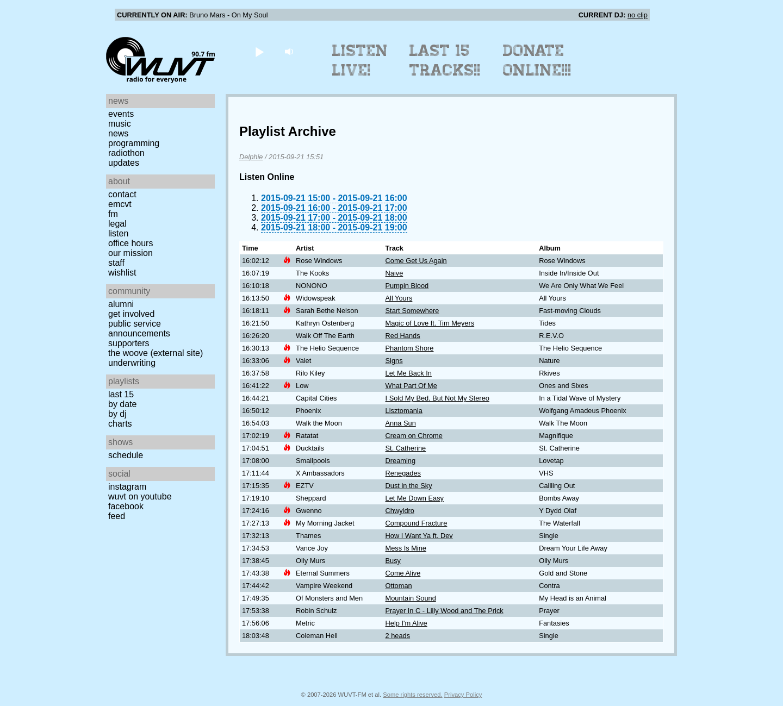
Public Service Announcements (139, 328)
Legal (117, 223)
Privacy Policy (463, 694)
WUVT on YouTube (140, 496)
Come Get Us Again (416, 261)
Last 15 (121, 394)
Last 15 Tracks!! (445, 60)
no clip (637, 15)
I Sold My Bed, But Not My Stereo (437, 398)
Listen (118, 233)
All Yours (399, 298)
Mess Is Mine (406, 548)
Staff (116, 262)
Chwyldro (400, 511)
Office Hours (130, 243)
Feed (116, 516)
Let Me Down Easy (415, 498)
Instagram (127, 486)
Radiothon (126, 153)
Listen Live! (360, 60)
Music (119, 123)
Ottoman (399, 586)
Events (121, 113)
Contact (122, 194)
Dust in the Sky (409, 486)
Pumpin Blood (407, 286)
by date (122, 404)
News (118, 133)
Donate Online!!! (537, 60)
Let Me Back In (409, 373)
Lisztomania (404, 411)
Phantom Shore (410, 348)
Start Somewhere (412, 311)
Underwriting (132, 362)
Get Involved (131, 313)
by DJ (117, 413)
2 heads (398, 636)
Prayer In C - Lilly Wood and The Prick (445, 611)
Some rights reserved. (412, 694)
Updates (123, 162)
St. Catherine (406, 448)
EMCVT (120, 204)
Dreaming (400, 461)
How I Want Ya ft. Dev (419, 536)
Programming (133, 143)
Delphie (251, 157)
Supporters (129, 343)
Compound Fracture (417, 523)
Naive (394, 273)
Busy (393, 561)
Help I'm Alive (406, 623)
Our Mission (130, 253)
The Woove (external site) (155, 353)
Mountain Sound (411, 598)
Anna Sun (401, 423)
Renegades (403, 473)
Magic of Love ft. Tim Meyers (430, 323)
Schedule (125, 455)
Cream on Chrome (414, 436)
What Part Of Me (411, 386)
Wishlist (122, 272)
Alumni (121, 304)
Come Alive (403, 573)
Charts (120, 423)
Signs (394, 361)
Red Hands (403, 336)
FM (113, 213)
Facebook (126, 506)
